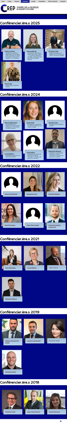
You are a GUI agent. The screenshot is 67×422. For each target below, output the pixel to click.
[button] (10, 51)
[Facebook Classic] (60, 421)
